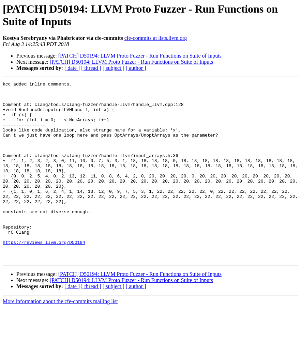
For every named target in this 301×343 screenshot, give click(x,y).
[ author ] (136, 68)
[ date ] (72, 68)
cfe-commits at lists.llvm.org (155, 38)
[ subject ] (113, 68)
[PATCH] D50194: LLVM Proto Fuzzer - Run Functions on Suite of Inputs (140, 56)
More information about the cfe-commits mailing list (60, 337)
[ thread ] (91, 68)
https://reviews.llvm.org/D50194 (44, 275)
